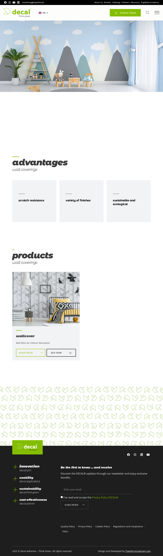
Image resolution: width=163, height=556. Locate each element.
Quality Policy (68, 526)
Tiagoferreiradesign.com (138, 551)
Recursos (135, 2)
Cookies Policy (102, 526)
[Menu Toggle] (157, 12)
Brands (107, 2)
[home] (17, 12)
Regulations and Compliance (128, 526)
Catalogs (116, 2)
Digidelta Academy (150, 2)
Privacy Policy (85, 526)
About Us (98, 2)
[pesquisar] (147, 12)
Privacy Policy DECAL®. (105, 497)
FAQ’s (65, 531)
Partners (126, 2)
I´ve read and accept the (91, 497)
